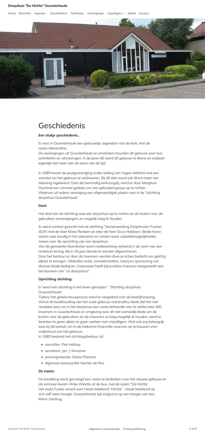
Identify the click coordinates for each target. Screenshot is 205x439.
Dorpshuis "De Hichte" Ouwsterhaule (37, 5)
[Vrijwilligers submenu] (124, 13)
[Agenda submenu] (46, 13)
